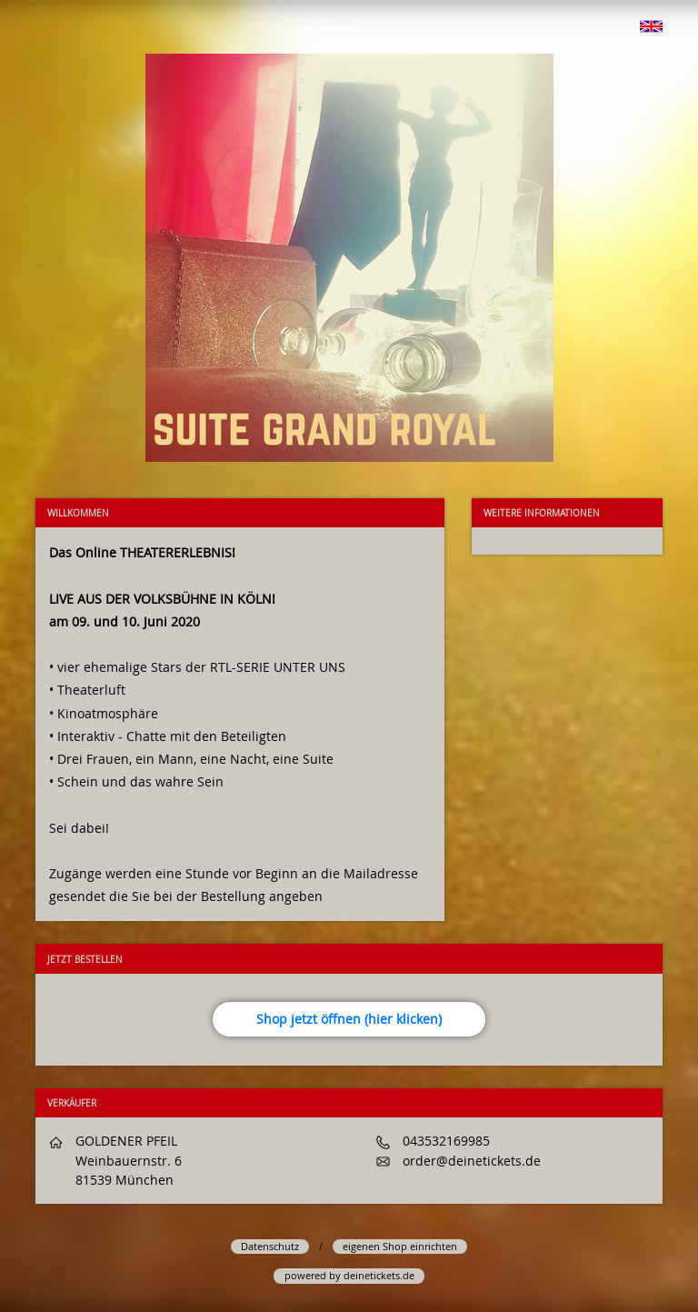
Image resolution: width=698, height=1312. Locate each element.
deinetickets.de (379, 1275)
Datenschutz (270, 1246)
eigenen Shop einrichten (400, 1246)
